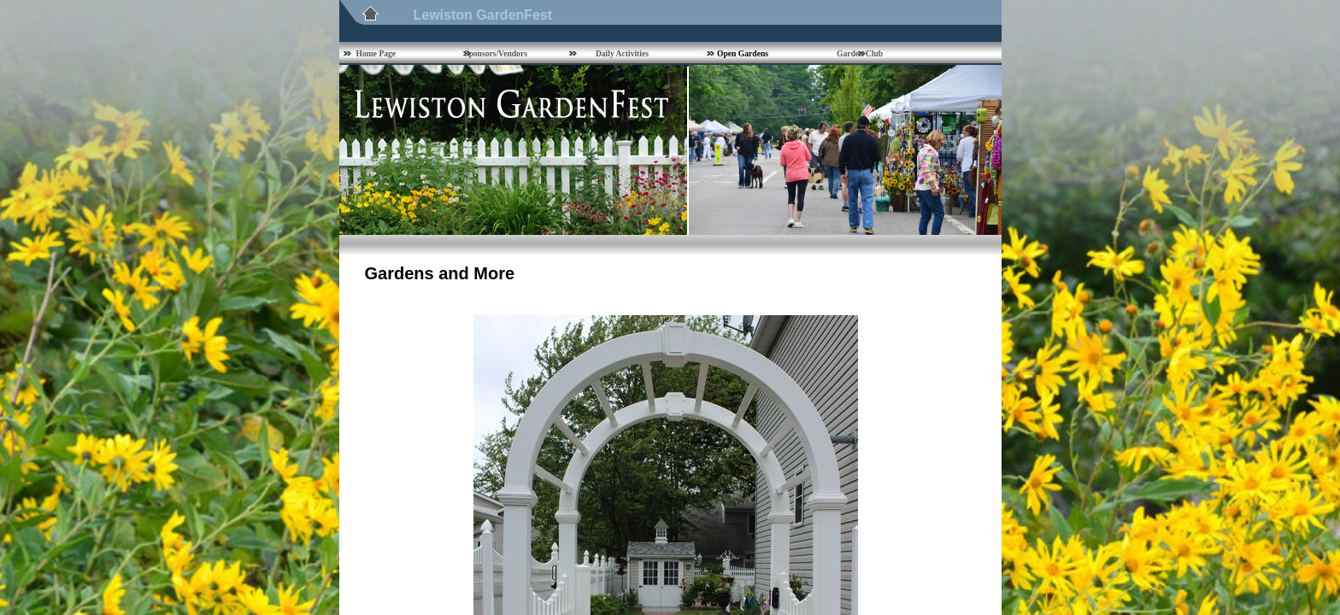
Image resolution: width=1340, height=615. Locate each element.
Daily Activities (622, 53)
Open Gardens (742, 53)
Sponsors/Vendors (495, 53)
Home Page (376, 53)
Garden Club (860, 53)
